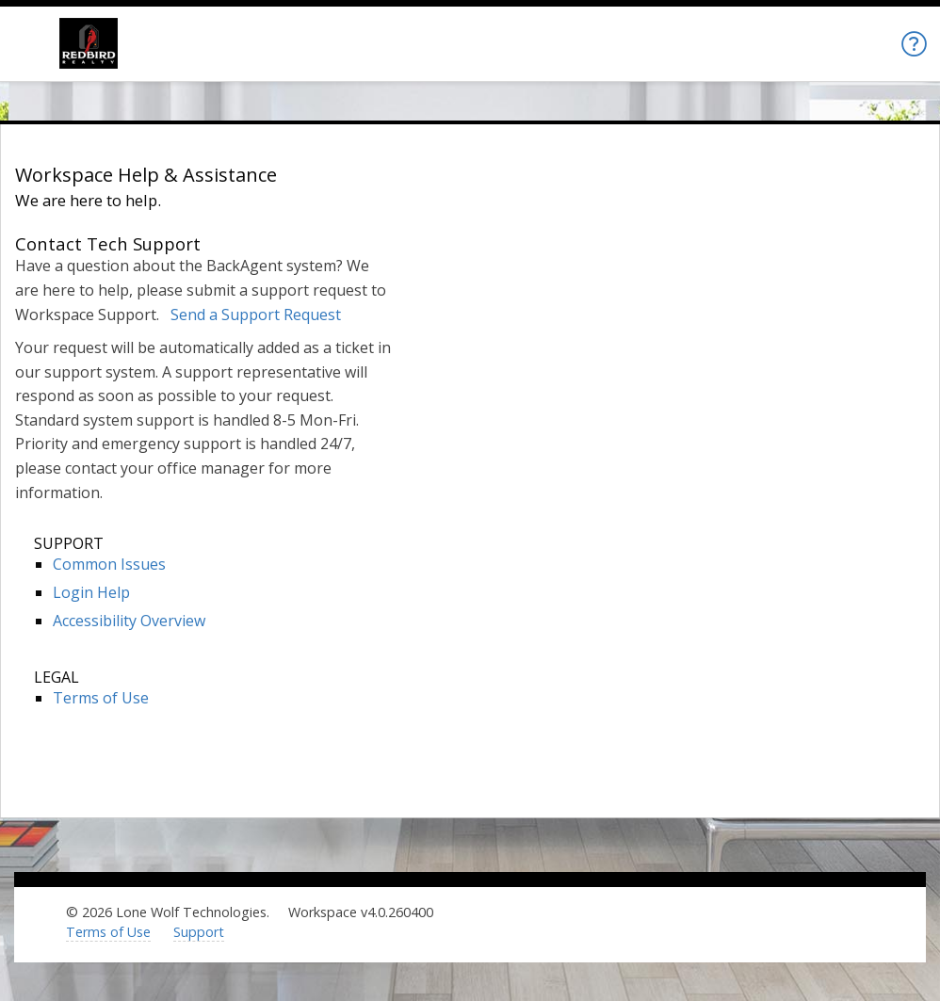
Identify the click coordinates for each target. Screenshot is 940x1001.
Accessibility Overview (129, 620)
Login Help (91, 592)
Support (198, 932)
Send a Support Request (255, 314)
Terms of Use (101, 697)
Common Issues (109, 564)
